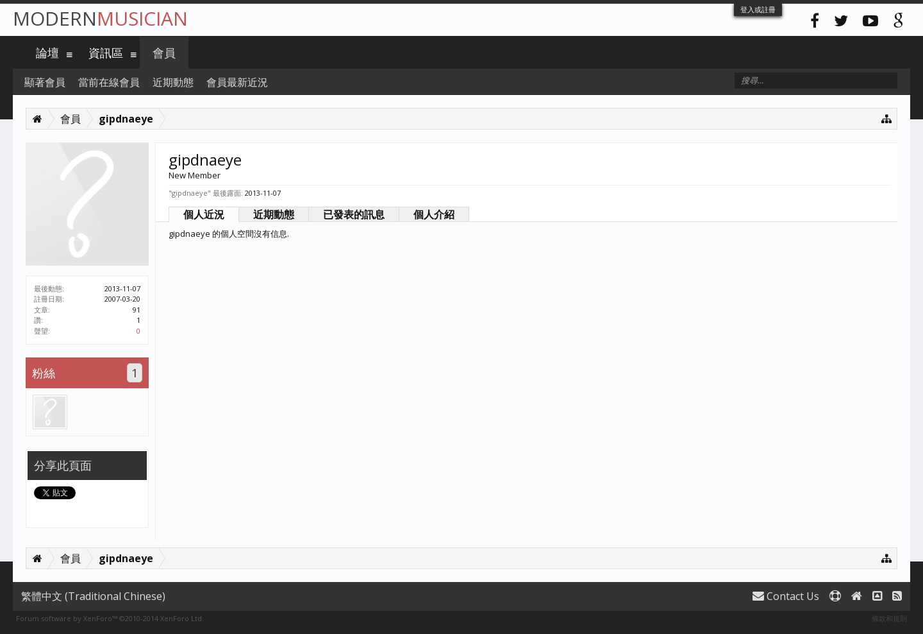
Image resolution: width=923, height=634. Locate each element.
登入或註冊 (758, 9)
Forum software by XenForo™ (110, 618)
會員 (164, 52)
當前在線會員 (109, 82)
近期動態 (273, 214)
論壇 (47, 52)
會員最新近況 (237, 82)
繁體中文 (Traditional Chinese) (93, 596)
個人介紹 (433, 214)
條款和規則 (889, 618)
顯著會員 (44, 82)
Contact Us (786, 596)
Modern (100, 18)
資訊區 (105, 52)
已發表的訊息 (354, 214)
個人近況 (203, 214)
